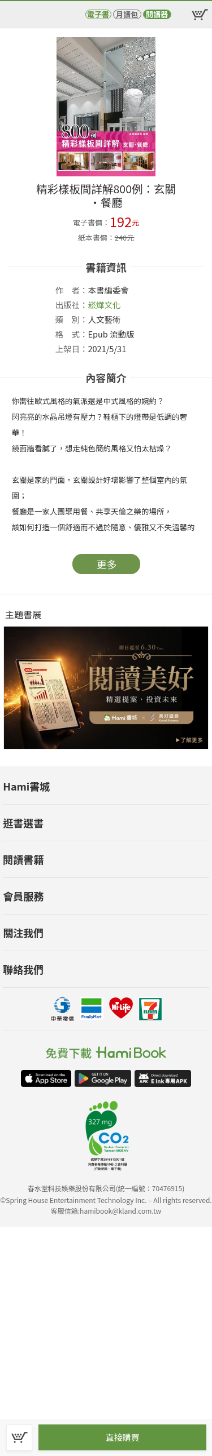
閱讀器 (157, 14)
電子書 (98, 14)
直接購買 (122, 1437)
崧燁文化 (104, 304)
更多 (107, 564)
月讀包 (127, 14)
